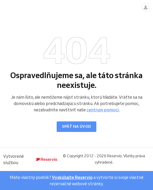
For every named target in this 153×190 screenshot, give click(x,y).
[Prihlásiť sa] (145, 7)
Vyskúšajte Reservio (72, 177)
